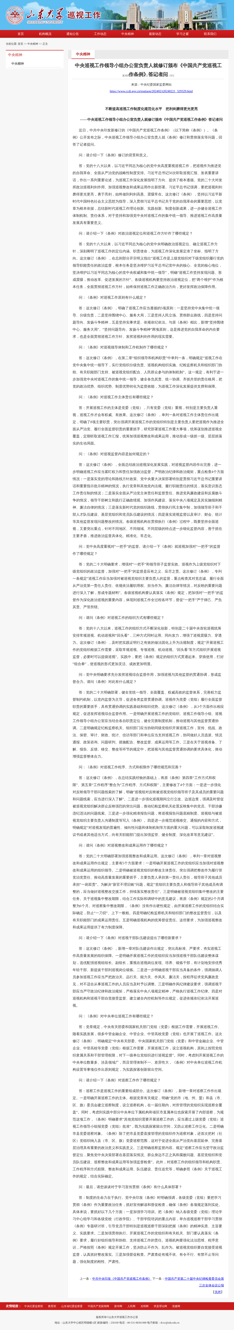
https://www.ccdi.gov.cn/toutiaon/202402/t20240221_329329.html (151, 91)
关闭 (218, 1292)
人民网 (131, 1306)
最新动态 (155, 34)
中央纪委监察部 (33, 1306)
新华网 (118, 1306)
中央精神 (127, 34)
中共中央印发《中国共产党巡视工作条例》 (121, 1278)
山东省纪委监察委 (72, 1306)
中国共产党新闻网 (98, 1306)
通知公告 (72, 34)
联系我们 (210, 34)
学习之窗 (182, 34)
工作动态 (100, 34)
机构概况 (45, 34)
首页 (21, 34)
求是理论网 (160, 1306)
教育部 (52, 1306)
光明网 (144, 1306)
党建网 (176, 1306)
